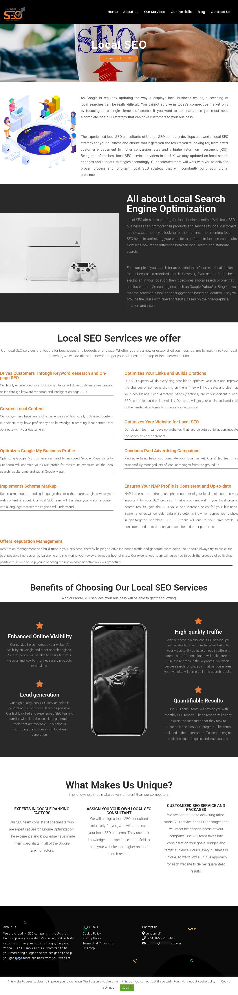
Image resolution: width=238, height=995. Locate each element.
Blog (201, 11)
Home (113, 11)
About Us (131, 11)
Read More (181, 981)
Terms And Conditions (98, 943)
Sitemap (89, 948)
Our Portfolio (181, 11)
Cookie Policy (92, 933)
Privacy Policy (92, 938)
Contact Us (220, 11)
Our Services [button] (154, 11)
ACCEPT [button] (126, 988)
